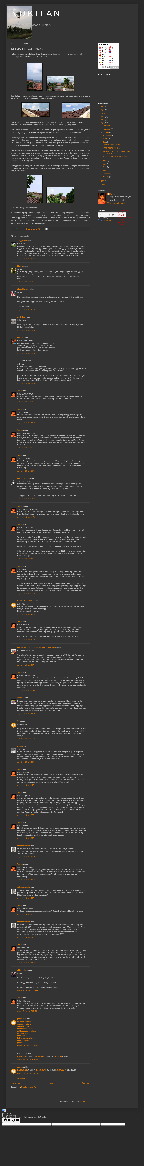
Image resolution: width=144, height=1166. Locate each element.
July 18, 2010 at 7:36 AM (26, 471)
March (105, 170)
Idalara (20, 266)
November (107, 129)
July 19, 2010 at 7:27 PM (26, 690)
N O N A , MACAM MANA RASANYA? (116, 157)
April (105, 167)
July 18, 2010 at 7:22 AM (26, 423)
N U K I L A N (35, 13)
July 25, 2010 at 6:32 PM (26, 914)
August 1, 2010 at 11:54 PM (27, 990)
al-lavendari (22, 970)
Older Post (85, 1083)
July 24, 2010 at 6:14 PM (26, 785)
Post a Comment (21, 1078)
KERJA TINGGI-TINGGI (111, 148)
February (106, 174)
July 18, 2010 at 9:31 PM (26, 640)
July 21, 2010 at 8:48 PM (26, 714)
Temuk (20, 391)
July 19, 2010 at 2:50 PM (26, 665)
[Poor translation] (15, 1120)
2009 (103, 181)
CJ (18, 721)
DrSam (20, 746)
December (107, 126)
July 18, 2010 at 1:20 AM (26, 259)
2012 (103, 117)
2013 (103, 113)
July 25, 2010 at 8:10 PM (26, 937)
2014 (103, 110)
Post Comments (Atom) (29, 1087)
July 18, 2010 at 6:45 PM (26, 614)
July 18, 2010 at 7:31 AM (26, 448)
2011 (103, 120)
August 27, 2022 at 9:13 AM (27, 1060)
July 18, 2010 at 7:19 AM (26, 402)
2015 (103, 107)
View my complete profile (116, 203)
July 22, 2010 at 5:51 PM (26, 739)
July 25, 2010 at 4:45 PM (26, 898)
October (106, 132)
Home (51, 1083)
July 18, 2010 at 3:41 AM (26, 310)
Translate (104, 220)
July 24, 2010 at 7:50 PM (26, 857)
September (107, 136)
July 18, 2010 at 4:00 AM (26, 383)
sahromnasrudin (23, 846)
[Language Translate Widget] (112, 214)
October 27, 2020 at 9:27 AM (27, 1046)
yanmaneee (21, 1019)
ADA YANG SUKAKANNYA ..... (113, 145)
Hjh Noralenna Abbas (25, 601)
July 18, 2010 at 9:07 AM (26, 594)
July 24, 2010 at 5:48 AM (26, 762)
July (104, 142)
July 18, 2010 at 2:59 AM (26, 282)
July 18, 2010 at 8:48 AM (26, 559)
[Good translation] (6, 1120)
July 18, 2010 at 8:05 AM (26, 499)
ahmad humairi (23, 289)
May (104, 164)
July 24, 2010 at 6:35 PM (26, 838)
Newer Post (16, 1083)
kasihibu (20, 338)
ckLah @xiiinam (23, 478)
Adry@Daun (22, 241)
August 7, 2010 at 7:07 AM (27, 1011)
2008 (103, 184)
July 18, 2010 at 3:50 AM (26, 330)
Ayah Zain (21, 317)
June (105, 161)
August (106, 139)
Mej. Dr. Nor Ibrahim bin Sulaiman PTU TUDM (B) (36, 647)
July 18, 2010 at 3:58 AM (26, 353)
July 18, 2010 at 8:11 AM (26, 517)
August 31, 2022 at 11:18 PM (28, 1073)
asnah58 (20, 698)
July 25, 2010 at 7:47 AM (26, 880)
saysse (20, 1067)
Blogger (82, 1102)
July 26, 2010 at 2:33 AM (26, 963)
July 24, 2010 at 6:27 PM (26, 815)
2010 (103, 123)
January (106, 177)
